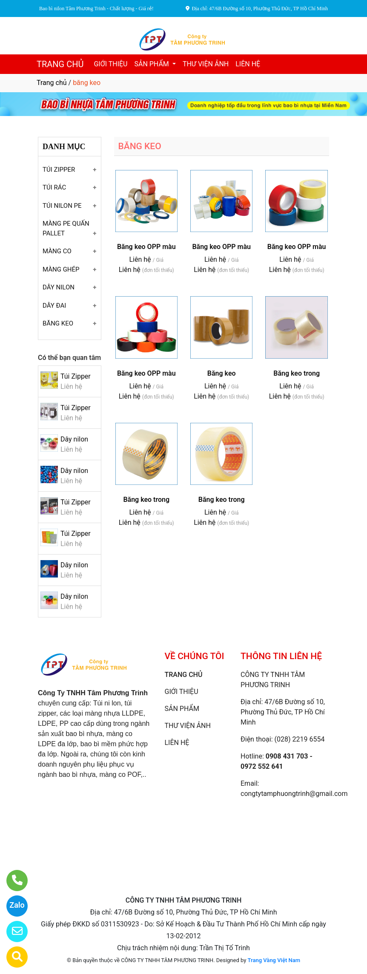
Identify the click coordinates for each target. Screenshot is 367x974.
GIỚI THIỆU (110, 64)
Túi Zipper (75, 376)
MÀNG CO (57, 251)
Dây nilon (74, 439)
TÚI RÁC (54, 187)
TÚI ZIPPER (59, 169)
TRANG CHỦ (60, 64)
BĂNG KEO (58, 323)
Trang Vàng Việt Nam (274, 960)
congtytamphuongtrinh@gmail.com (294, 794)
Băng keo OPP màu (146, 247)
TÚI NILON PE (62, 206)
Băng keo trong (296, 373)
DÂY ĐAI (54, 305)
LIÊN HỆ (247, 64)
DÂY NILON (59, 287)
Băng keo (221, 373)
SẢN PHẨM (152, 64)
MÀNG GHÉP (61, 269)
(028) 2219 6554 (300, 739)
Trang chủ (52, 83)
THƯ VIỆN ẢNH (206, 64)
